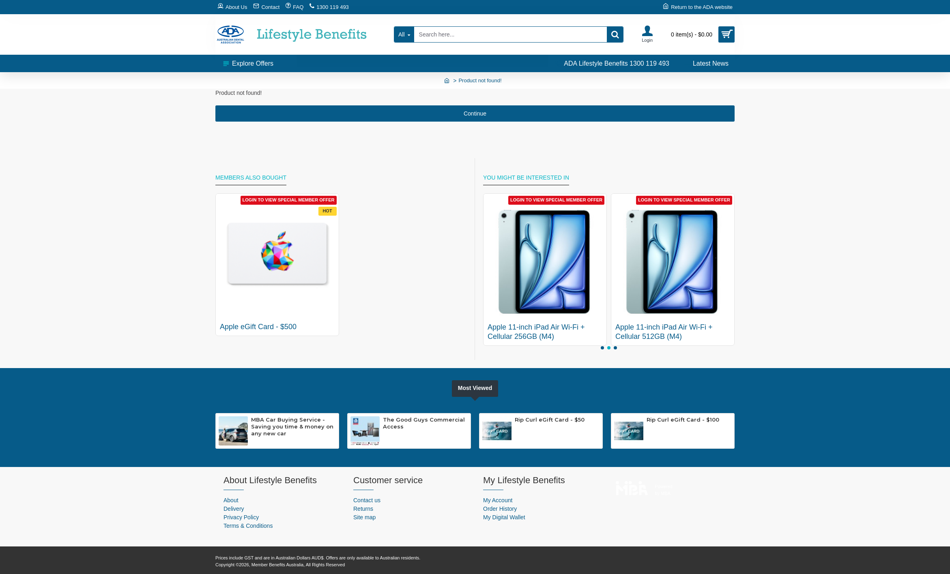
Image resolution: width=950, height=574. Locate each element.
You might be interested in (526, 177)
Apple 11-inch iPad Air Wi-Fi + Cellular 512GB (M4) (664, 332)
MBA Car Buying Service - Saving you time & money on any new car (292, 426)
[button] (602, 347)
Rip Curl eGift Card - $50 (550, 419)
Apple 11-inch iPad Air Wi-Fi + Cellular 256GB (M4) (536, 332)
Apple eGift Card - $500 (258, 327)
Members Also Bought (250, 177)
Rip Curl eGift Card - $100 (683, 419)
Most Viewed (475, 388)
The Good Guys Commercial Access (424, 423)
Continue (475, 113)
